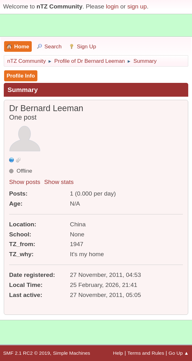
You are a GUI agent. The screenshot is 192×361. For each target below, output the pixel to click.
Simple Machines (71, 353)
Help (118, 353)
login (112, 6)
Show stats (59, 182)
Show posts (24, 182)
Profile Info (21, 76)
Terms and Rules (146, 353)
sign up (137, 6)
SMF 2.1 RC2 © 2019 (26, 353)
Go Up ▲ (178, 353)
